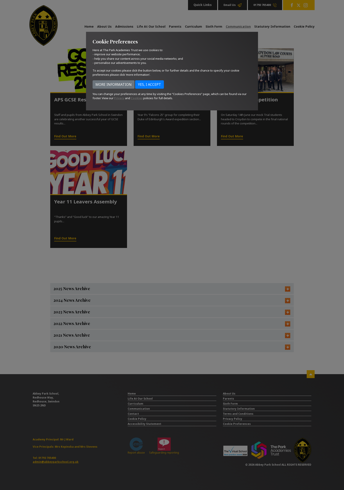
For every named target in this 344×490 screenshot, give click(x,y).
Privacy (119, 98)
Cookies (137, 98)
